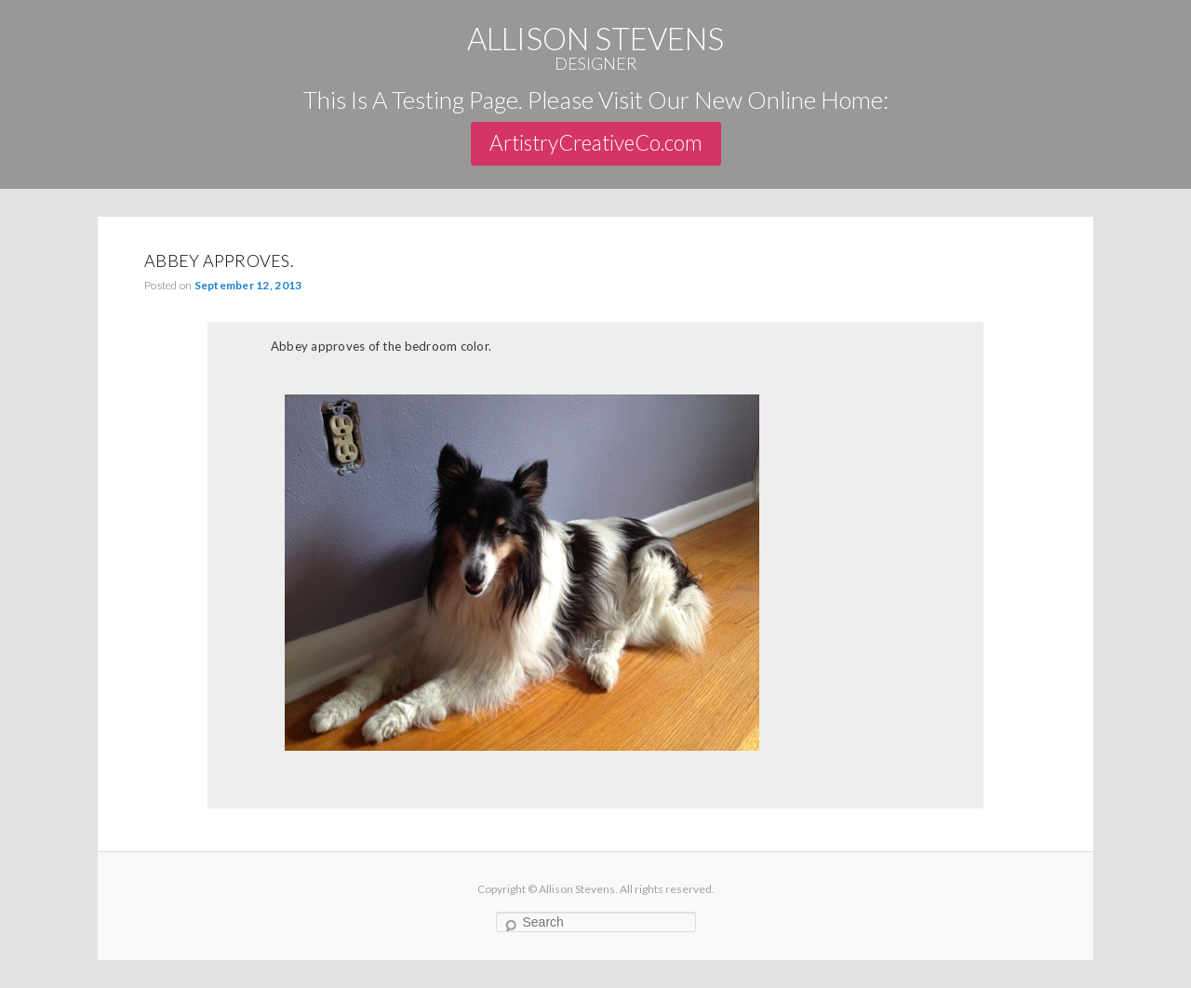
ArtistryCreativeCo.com (596, 142)
